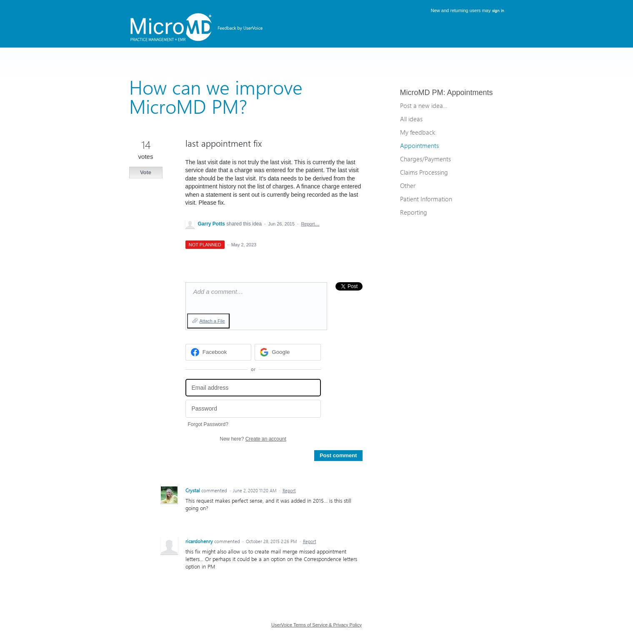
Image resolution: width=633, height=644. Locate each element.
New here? (253, 439)
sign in (498, 10)
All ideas (411, 119)
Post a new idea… (423, 105)
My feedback (417, 132)
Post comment (338, 455)
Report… (310, 223)
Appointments (470, 92)
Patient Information (426, 199)
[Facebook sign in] (218, 352)
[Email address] (253, 388)
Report (289, 490)
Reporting (413, 212)
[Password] (253, 409)
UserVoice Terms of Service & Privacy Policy (316, 624)
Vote (145, 172)
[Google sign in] (288, 352)
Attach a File (212, 320)
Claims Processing (424, 172)
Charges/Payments (425, 159)
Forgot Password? (208, 424)
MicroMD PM (421, 92)
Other (407, 185)
